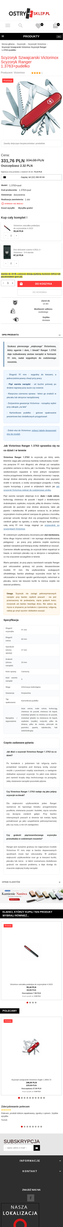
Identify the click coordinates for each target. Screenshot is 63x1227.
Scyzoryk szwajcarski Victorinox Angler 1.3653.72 (31, 1080)
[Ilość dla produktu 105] (11, 236)
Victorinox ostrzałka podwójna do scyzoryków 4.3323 (31, 984)
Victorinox (19, 72)
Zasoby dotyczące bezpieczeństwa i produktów (24, 143)
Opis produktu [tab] (10, 335)
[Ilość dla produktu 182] (11, 264)
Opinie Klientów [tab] (11, 882)
